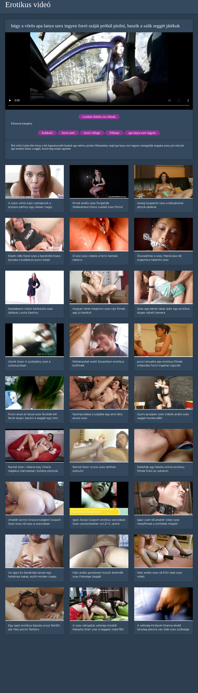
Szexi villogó (92, 132)
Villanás (114, 132)
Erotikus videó (27, 4)
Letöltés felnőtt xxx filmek (98, 116)
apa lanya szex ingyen (142, 132)
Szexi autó (68, 132)
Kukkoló (47, 132)
